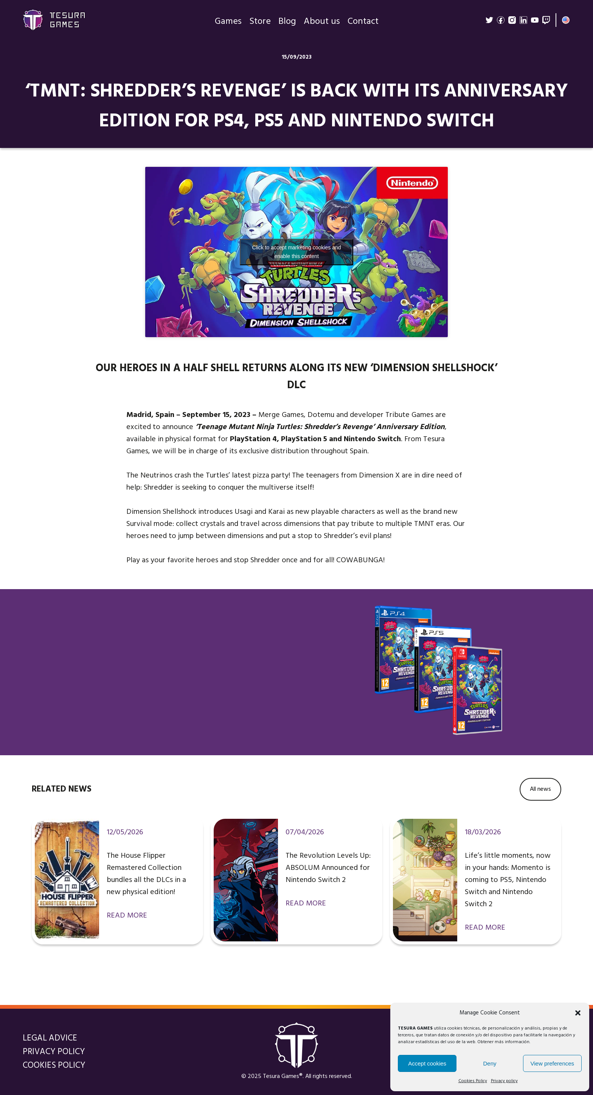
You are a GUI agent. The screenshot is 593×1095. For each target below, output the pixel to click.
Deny (489, 1063)
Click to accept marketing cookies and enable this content (296, 251)
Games (228, 23)
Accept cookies (427, 1063)
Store (260, 23)
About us (322, 23)
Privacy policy (504, 1081)
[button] (578, 1013)
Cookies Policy (472, 1081)
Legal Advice (50, 1038)
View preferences (552, 1063)
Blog (287, 23)
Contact (363, 23)
